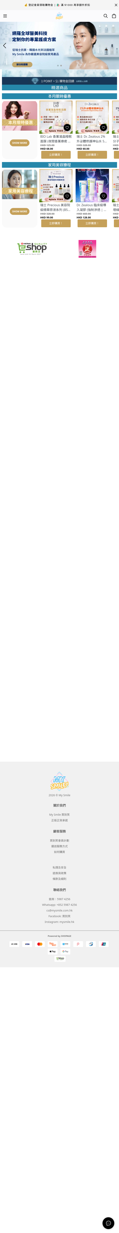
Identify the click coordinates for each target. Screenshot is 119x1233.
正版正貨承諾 (59, 820)
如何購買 (59, 852)
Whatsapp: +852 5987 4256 (59, 905)
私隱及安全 (59, 867)
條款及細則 (59, 879)
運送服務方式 (59, 846)
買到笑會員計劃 (59, 840)
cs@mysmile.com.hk (59, 910)
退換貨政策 (59, 873)
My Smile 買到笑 (59, 814)
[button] (58, 65)
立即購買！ (56, 155)
